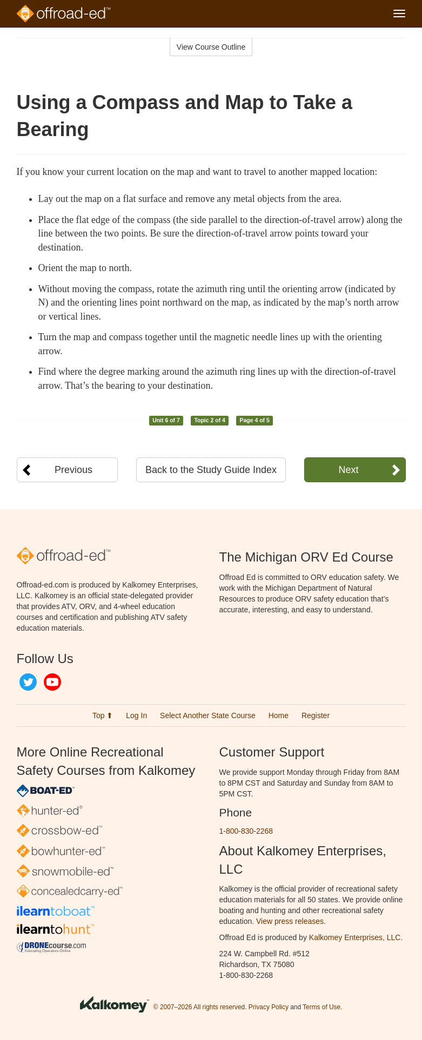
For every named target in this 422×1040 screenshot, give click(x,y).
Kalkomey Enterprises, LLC (355, 937)
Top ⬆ (102, 715)
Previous (73, 469)
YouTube (52, 682)
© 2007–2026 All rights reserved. (200, 1007)
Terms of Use (321, 1007)
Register (316, 715)
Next (348, 469)
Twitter (28, 682)
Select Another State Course (208, 715)
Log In (136, 715)
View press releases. (291, 921)
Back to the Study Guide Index (211, 469)
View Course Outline (211, 47)
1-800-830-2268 (246, 831)
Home (279, 715)
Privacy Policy (269, 1007)
